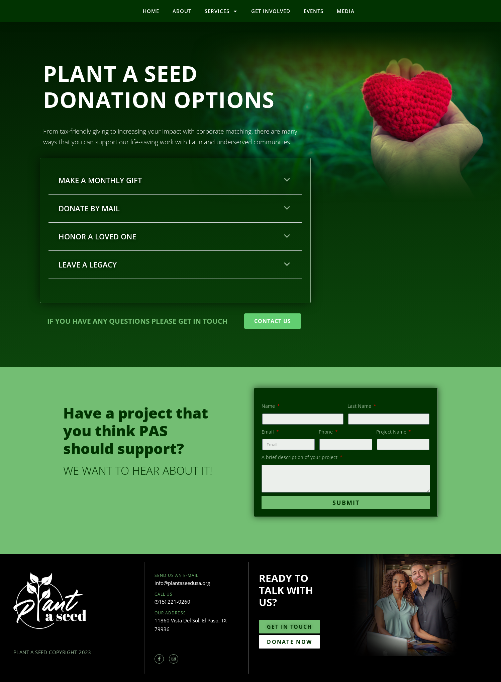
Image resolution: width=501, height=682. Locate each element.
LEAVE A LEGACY (88, 264)
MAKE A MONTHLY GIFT (100, 180)
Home (151, 11)
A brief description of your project (300, 457)
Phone (326, 432)
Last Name (360, 406)
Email (268, 432)
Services (221, 11)
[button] (175, 180)
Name (269, 406)
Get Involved (270, 11)
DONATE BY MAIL (89, 208)
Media (346, 11)
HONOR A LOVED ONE (97, 236)
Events (313, 11)
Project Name (392, 432)
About (182, 11)
